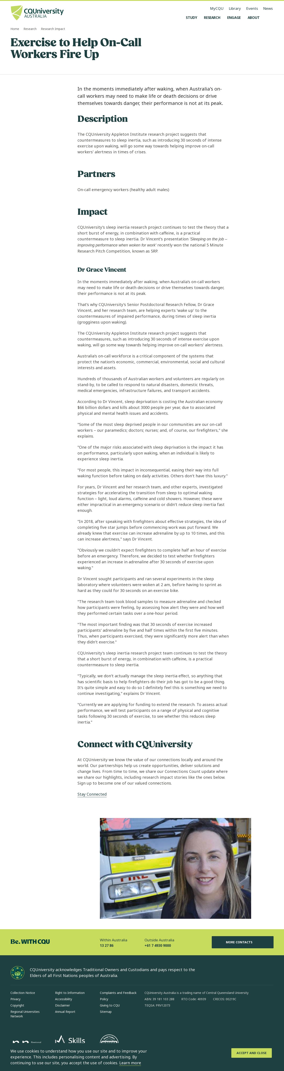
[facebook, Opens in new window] (149, 1019)
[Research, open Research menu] (212, 17)
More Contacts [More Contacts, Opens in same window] (242, 942)
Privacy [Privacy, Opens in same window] (15, 999)
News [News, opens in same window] (268, 8)
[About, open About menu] (253, 17)
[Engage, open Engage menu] (233, 17)
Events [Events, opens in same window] (252, 8)
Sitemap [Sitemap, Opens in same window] (106, 1012)
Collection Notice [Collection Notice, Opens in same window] (22, 993)
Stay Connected (92, 794)
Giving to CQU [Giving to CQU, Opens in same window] (110, 1005)
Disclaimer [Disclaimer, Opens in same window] (62, 1005)
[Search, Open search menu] (269, 17)
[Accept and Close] (251, 1053)
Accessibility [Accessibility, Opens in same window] (63, 999)
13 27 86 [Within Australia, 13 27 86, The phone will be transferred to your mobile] (106, 945)
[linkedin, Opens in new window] (172, 1019)
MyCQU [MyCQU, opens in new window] (217, 8)
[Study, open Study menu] (191, 17)
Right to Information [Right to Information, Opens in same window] (70, 993)
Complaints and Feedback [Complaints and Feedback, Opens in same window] (118, 993)
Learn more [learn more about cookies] (130, 1062)
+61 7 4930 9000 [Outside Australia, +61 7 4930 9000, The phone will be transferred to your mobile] (158, 945)
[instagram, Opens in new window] (160, 1019)
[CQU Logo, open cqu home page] (37, 13)
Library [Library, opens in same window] (235, 8)
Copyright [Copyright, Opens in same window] (17, 1005)
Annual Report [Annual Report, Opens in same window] (65, 1012)
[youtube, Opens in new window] (194, 1019)
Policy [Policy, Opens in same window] (104, 999)
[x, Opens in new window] (183, 1019)
